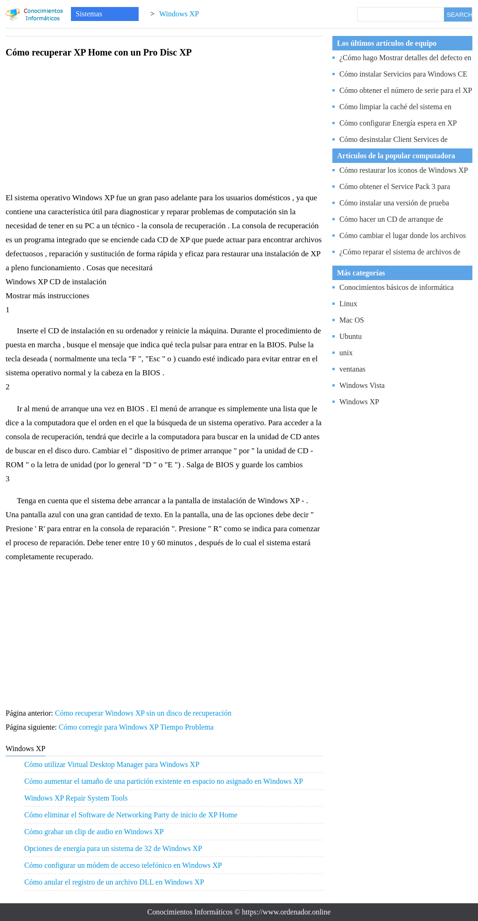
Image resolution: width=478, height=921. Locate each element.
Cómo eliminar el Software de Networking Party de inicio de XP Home (131, 815)
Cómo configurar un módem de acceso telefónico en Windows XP (123, 865)
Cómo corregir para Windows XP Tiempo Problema (137, 727)
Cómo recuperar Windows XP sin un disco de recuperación (144, 713)
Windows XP (179, 14)
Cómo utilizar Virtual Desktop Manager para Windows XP (111, 764)
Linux (348, 304)
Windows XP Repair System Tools (75, 798)
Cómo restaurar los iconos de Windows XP (403, 170)
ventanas (352, 369)
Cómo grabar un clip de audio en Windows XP (94, 832)
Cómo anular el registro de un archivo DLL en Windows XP (114, 882)
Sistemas (89, 14)
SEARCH (459, 14)
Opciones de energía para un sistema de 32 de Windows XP (113, 848)
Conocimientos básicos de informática (396, 287)
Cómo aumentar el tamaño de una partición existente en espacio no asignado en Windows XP (163, 781)
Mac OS (351, 320)
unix (345, 353)
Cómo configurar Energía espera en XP (398, 123)
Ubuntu (350, 336)
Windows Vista (362, 385)
